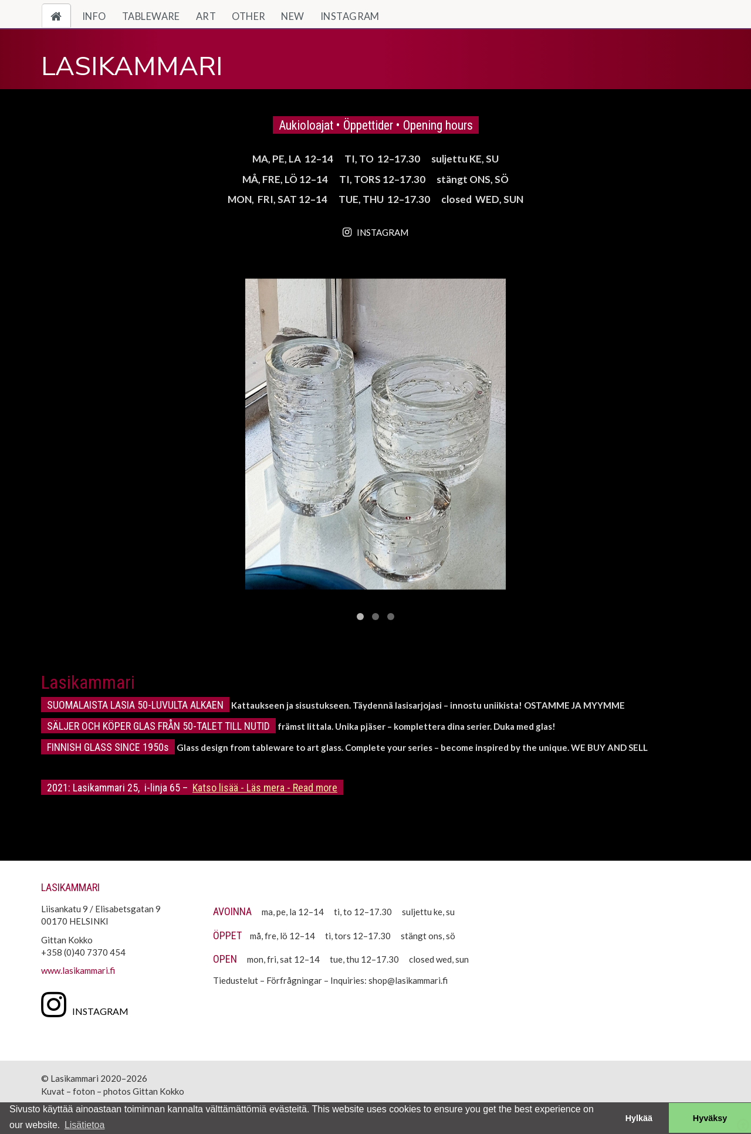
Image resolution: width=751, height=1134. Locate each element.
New (292, 16)
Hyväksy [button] (710, 1118)
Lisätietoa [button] (85, 1125)
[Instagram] (87, 1003)
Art (206, 16)
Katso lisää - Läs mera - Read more (264, 787)
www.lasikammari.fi (78, 970)
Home (60, 16)
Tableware (151, 16)
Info (94, 16)
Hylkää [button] (638, 1118)
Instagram (350, 16)
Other (248, 16)
